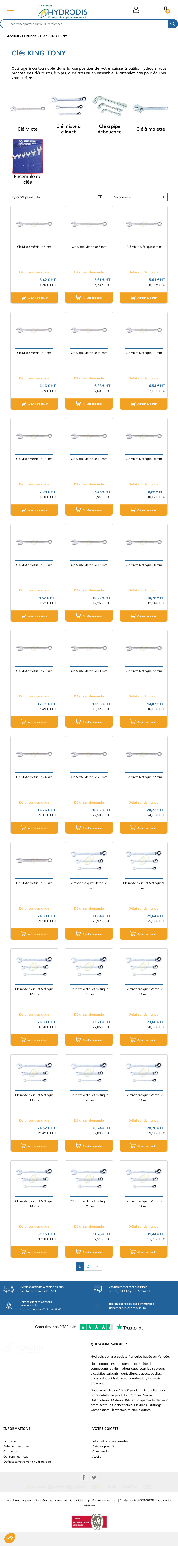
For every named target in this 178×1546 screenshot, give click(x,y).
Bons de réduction (105, 1467)
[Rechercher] (84, 24)
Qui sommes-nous (15, 1456)
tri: (101, 197)
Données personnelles (51, 1514)
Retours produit (103, 1446)
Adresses (98, 1461)
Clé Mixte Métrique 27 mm (144, 777)
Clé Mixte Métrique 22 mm (144, 671)
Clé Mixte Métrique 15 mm (144, 459)
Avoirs (96, 1456)
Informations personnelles (110, 1441)
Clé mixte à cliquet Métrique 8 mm (88, 885)
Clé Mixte (27, 129)
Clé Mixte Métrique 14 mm (89, 459)
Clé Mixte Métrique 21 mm (89, 671)
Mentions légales (19, 1514)
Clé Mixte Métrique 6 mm (34, 247)
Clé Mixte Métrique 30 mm (34, 883)
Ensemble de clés (27, 179)
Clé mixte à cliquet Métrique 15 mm (143, 1097)
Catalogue (10, 1451)
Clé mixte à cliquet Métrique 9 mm (143, 885)
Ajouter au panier (34, 297)
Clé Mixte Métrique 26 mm (89, 777)
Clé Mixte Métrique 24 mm (34, 777)
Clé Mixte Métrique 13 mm (34, 459)
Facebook (84, 1492)
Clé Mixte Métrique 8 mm (144, 247)
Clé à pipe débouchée (109, 129)
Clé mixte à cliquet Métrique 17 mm (89, 1203)
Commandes (101, 1451)
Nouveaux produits (16, 1467)
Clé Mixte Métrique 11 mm (144, 353)
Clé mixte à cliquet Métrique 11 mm (89, 991)
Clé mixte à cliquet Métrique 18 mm (143, 1203)
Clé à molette (150, 129)
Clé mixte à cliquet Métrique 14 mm (89, 1097)
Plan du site (11, 1472)
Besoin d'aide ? (13, 1477)
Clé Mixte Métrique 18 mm (144, 565)
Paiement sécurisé (16, 1446)
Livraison (9, 1441)
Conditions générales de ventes (93, 1514)
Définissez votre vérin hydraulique (27, 1461)
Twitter (94, 1492)
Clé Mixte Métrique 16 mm (34, 565)
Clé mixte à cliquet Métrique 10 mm (34, 991)
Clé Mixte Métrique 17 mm (89, 565)
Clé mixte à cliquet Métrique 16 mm (34, 1203)
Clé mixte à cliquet (68, 129)
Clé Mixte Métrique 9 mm (34, 353)
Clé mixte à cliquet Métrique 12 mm (143, 991)
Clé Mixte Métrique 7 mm (89, 247)
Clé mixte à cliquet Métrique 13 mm (34, 1097)
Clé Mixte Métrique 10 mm (89, 353)
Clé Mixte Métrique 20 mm (34, 671)
